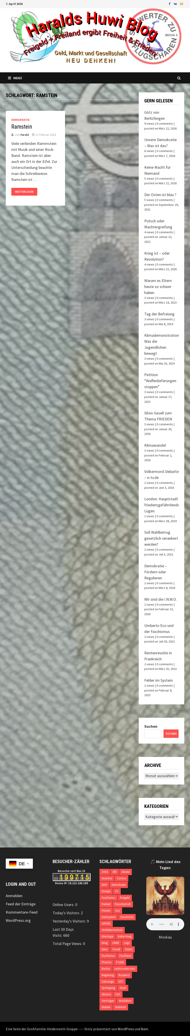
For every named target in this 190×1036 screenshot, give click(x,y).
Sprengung (108, 988)
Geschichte (126, 917)
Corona (121, 878)
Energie (106, 891)
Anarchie (107, 878)
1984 (105, 872)
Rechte (106, 969)
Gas (117, 910)
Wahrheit (120, 1007)
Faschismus (108, 898)
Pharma (106, 962)
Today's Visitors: (67, 912)
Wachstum (125, 1001)
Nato (105, 949)
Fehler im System (158, 680)
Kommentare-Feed (22, 912)
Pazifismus (108, 956)
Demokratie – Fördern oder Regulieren (155, 571)
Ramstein (21, 127)
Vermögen (108, 1001)
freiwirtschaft (123, 904)
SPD (120, 981)
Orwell (116, 949)
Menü (15, 78)
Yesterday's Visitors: (70, 921)
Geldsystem (109, 917)
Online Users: (64, 904)
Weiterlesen (24, 192)
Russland (124, 975)
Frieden (106, 910)
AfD (115, 872)
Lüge (127, 943)
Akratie (125, 872)
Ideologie (107, 936)
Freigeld (125, 898)
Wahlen (106, 1007)
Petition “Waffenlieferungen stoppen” (160, 380)
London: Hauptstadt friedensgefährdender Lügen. (162, 504)
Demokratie (20, 120)
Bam (144, 1029)
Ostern (129, 949)
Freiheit (106, 904)
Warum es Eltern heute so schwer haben (158, 286)
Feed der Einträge (21, 903)
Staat (123, 988)
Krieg (105, 943)
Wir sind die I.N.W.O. (160, 599)
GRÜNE (106, 923)
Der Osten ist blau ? (160, 194)
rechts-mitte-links (125, 969)
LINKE (115, 943)
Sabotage (108, 981)
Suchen (150, 726)
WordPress (126, 1029)
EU (117, 891)
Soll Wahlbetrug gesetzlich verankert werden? (161, 538)
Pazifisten (125, 956)
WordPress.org (18, 920)
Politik (120, 962)
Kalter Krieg (124, 936)
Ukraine (106, 994)
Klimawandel (155, 445)
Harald (24, 135)
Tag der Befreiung (159, 313)
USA (117, 994)
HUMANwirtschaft (112, 930)
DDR (104, 885)
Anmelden (14, 895)
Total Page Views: (68, 943)
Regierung (108, 975)
